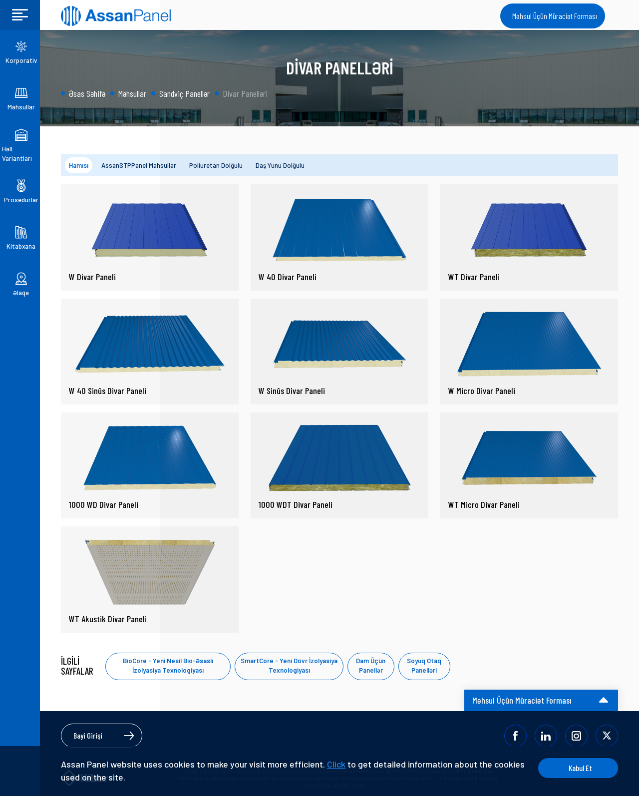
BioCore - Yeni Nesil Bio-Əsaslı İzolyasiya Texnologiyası (168, 666)
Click (336, 764)
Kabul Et (580, 768)
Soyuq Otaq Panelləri (424, 666)
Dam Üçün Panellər (370, 666)
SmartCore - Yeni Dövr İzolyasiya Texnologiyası (289, 666)
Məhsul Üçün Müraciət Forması (554, 15)
